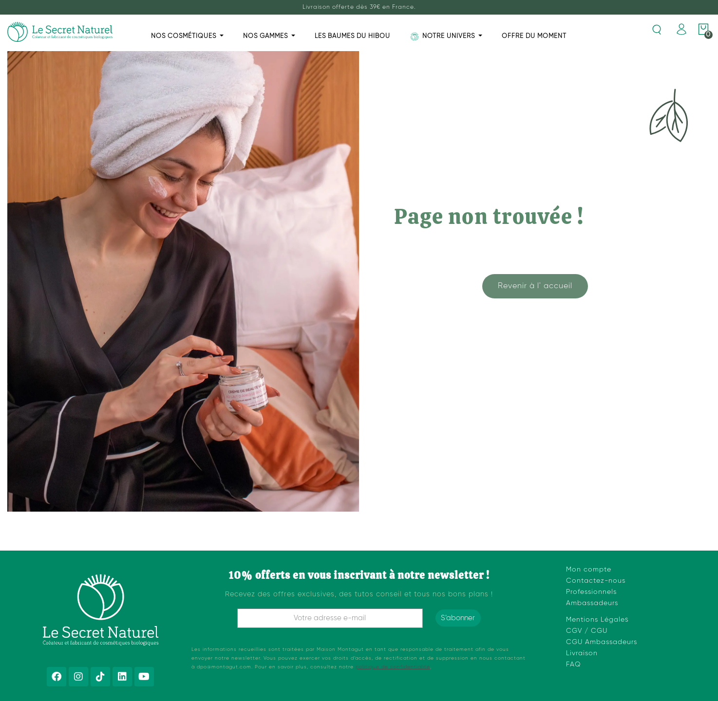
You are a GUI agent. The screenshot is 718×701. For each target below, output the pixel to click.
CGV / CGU (586, 630)
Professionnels (591, 592)
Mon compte (588, 569)
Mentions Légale (595, 619)
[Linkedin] (122, 676)
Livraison (582, 653)
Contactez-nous (595, 580)
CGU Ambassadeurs (601, 642)
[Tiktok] (100, 676)
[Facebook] (56, 676)
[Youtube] (144, 676)
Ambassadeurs (592, 603)
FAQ (573, 664)
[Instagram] (78, 676)
